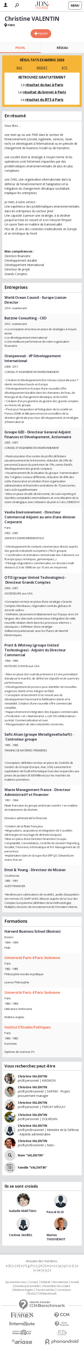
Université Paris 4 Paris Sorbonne (32, 957)
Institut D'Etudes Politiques (27, 1027)
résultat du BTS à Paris (44, 99)
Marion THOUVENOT (56, 1237)
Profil (20, 48)
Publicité (46, 1282)
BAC (19, 68)
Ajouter (43, 33)
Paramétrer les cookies (56, 1286)
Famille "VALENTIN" (32, 1167)
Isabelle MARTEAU (22, 1211)
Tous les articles (45, 1289)
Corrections (63, 1289)
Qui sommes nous (16, 1282)
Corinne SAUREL (20, 1235)
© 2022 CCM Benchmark (42, 1293)
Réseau (62, 48)
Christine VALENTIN (32, 1076)
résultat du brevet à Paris (44, 92)
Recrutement (60, 1282)
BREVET (42, 68)
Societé (74, 1282)
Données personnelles (27, 1286)
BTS (64, 68)
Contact (33, 1282)
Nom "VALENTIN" (31, 1155)
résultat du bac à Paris (44, 84)
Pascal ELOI (55, 1212)
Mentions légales (23, 1289)
